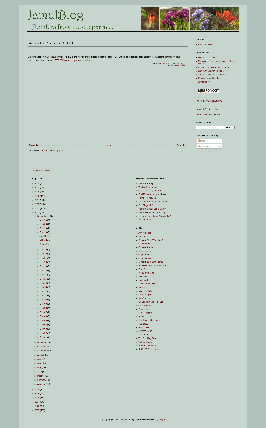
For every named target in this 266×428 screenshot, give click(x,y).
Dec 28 (43, 232)
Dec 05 (43, 320)
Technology (184, 65)
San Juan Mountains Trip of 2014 (214, 71)
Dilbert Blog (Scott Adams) (151, 262)
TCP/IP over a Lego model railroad (74, 60)
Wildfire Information (147, 187)
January (41, 384)
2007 (37, 402)
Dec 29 (43, 228)
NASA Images (145, 294)
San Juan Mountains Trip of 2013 (214, 74)
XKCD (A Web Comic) (148, 349)
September (42, 351)
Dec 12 (43, 291)
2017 (37, 187)
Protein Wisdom (146, 313)
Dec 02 (43, 333)
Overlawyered (145, 305)
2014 (37, 200)
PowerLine (143, 309)
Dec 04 (43, 324)
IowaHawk (143, 280)
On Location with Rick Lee (150, 302)
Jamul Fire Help (145, 183)
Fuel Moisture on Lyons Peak (152, 194)
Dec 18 (43, 270)
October (41, 346)
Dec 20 (43, 262)
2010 (37, 389)
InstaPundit (143, 276)
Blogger (162, 419)
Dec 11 (43, 295)
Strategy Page (145, 331)
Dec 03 (43, 329)
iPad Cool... (44, 236)
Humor (176, 65)
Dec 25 (43, 249)
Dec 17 (43, 274)
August (41, 355)
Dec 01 (43, 337)
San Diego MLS (145, 205)
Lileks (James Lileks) (148, 283)
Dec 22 (43, 254)
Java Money (204, 82)
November (42, 342)
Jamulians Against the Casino (152, 209)
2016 (37, 191)
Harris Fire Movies (147, 198)
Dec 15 (43, 279)
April (39, 371)
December (42, 216)
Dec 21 (43, 258)
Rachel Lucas (144, 316)
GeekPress (143, 269)
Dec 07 (43, 312)
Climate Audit (144, 244)
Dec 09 (43, 304)
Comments (204, 146)
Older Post (182, 145)
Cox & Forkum (145, 251)
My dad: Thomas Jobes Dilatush (213, 67)
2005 (37, 410)
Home (108, 145)
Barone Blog (144, 236)
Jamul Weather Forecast (208, 114)
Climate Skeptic (145, 247)
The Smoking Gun (147, 338)
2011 (37, 212)
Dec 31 (43, 220)
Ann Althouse (144, 233)
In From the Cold (146, 273)
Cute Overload (145, 258)
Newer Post (34, 145)
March (40, 376)
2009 (37, 393)
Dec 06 (43, 316)
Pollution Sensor (206, 44)
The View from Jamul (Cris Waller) (154, 216)
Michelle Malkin (145, 291)
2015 (37, 196)
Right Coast (144, 327)
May (39, 367)
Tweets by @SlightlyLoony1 (209, 101)
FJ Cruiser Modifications (209, 78)
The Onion (143, 334)
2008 (37, 397)
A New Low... (45, 240)
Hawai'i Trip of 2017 (207, 57)
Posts (202, 141)
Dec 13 (43, 287)
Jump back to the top (41, 170)
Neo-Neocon (144, 298)
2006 (37, 406)
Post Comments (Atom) (52, 150)
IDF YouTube (144, 219)
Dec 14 (43, 283)
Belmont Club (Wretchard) (150, 240)
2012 (37, 208)
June (39, 363)
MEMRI (142, 287)
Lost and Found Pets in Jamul (152, 201)
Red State (143, 324)
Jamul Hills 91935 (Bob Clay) (152, 212)
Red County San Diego (149, 320)
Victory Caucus (145, 342)
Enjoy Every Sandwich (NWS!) (152, 265)
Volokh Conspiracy (147, 345)
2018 (37, 183)
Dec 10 (43, 299)
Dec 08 (43, 308)
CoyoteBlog (143, 254)
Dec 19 (43, 266)
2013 (37, 204)
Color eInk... (45, 244)
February (41, 380)
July (39, 359)
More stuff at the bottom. (208, 109)
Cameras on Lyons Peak (150, 190)
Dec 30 (43, 224)
